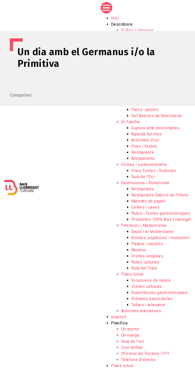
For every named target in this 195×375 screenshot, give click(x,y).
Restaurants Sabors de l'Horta (159, 195)
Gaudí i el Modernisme (152, 231)
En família (130, 121)
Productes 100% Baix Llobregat (161, 219)
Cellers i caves (145, 207)
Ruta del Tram (144, 268)
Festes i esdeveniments (144, 164)
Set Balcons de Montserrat (156, 115)
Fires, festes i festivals (153, 170)
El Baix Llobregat (137, 30)
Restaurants (142, 152)
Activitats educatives (141, 310)
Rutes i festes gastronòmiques (160, 213)
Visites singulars (147, 256)
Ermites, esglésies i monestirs (160, 237)
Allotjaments (143, 158)
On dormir (130, 329)
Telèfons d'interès (138, 359)
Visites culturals (146, 286)
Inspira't (118, 317)
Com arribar (132, 347)
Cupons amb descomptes (155, 128)
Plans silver (122, 365)
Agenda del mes (146, 134)
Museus (139, 249)
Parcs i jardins (144, 109)
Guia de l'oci (132, 341)
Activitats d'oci (145, 140)
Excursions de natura (151, 280)
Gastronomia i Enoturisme (145, 182)
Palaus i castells (147, 243)
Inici (115, 18)
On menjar (130, 335)
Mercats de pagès (148, 201)
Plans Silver (132, 274)
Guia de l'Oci (143, 176)
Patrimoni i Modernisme (144, 225)
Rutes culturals (145, 262)
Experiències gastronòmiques (159, 292)
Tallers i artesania (148, 304)
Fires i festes (144, 146)
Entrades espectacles (152, 298)
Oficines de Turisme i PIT (145, 353)
